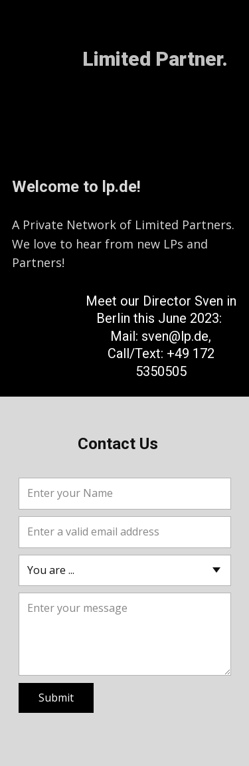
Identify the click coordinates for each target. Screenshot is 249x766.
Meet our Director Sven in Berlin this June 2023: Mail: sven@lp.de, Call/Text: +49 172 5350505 (161, 336)
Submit (56, 697)
